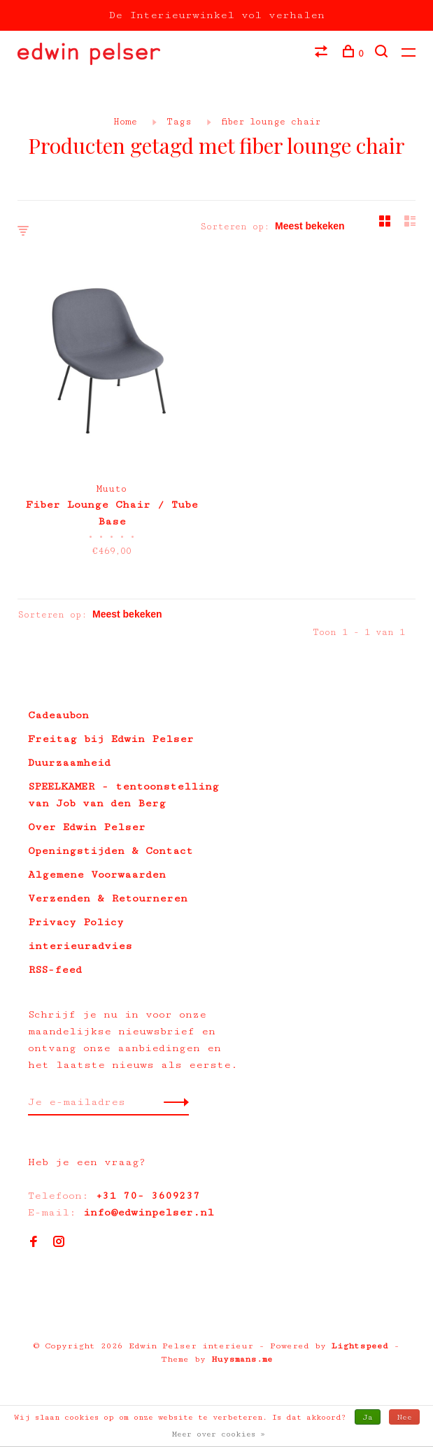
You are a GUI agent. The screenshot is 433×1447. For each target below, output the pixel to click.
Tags (179, 121)
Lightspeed (360, 1346)
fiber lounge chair (270, 121)
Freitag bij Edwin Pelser (111, 739)
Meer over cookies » (218, 1434)
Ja (367, 1417)
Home (125, 121)
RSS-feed (55, 970)
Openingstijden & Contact (110, 851)
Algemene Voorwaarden (97, 875)
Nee (404, 1417)
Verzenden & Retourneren (107, 898)
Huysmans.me (242, 1359)
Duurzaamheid (69, 763)
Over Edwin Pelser (86, 827)
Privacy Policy (76, 922)
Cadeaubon (58, 715)
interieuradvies (80, 946)
